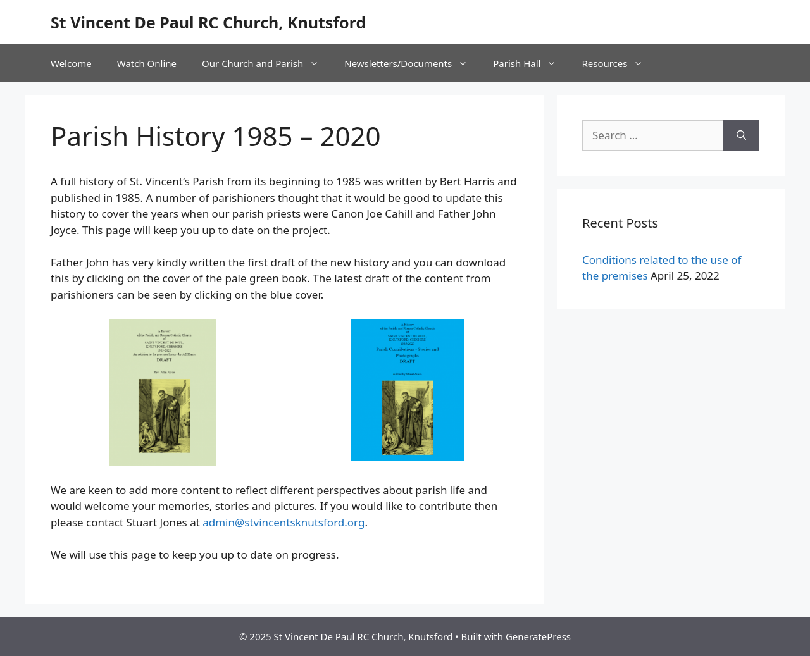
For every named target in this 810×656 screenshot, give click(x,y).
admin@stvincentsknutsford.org (283, 522)
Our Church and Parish (267, 63)
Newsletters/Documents (412, 63)
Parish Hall (531, 63)
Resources (619, 63)
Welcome (71, 63)
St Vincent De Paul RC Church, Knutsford (208, 22)
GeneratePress (538, 636)
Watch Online (147, 63)
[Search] (741, 135)
